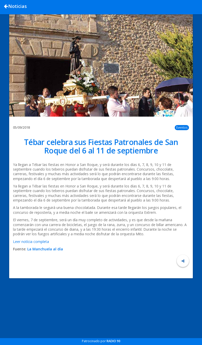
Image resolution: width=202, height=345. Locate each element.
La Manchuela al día (45, 249)
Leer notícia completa (31, 241)
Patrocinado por (101, 341)
